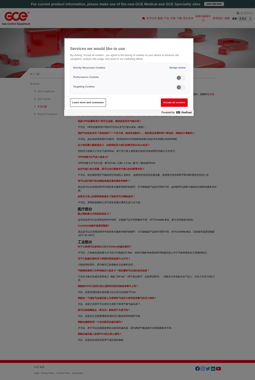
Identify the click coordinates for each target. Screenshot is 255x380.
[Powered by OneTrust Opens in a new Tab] (176, 113)
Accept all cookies (174, 102)
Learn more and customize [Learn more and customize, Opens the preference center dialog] (88, 102)
